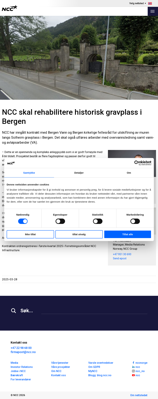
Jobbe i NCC (18, 371)
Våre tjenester (59, 362)
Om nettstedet (138, 395)
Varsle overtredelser (100, 362)
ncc (136, 367)
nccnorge (139, 362)
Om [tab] (129, 172)
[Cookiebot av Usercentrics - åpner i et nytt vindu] (136, 162)
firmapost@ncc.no (23, 352)
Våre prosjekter (60, 367)
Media (14, 362)
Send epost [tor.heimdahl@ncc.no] (119, 258)
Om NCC (56, 371)
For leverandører (21, 379)
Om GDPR (94, 367)
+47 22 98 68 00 (21, 348)
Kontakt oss (58, 375)
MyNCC (92, 371)
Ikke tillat (30, 234)
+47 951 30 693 (122, 254)
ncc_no (138, 371)
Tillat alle (127, 234)
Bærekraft (17, 375)
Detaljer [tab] (79, 172)
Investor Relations (22, 367)
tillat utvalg (78, 234)
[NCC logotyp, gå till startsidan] (9, 7)
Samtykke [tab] (29, 172)
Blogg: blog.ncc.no (99, 375)
